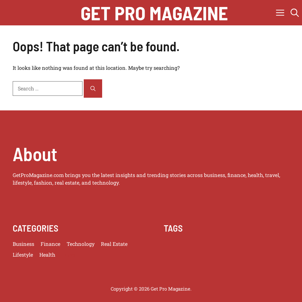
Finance (50, 243)
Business (23, 243)
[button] (294, 12)
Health (47, 254)
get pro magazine (154, 12)
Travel (69, 254)
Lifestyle (23, 254)
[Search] (93, 88)
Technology (81, 243)
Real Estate (114, 243)
